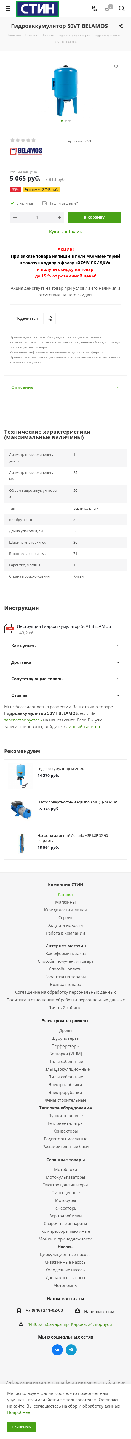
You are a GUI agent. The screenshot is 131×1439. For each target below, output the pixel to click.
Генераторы (65, 1208)
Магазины (65, 902)
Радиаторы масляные (65, 1138)
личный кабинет (83, 726)
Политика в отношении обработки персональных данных (65, 999)
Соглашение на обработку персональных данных (65, 992)
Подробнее (18, 1412)
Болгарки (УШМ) (65, 1053)
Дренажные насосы (65, 1277)
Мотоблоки (65, 1169)
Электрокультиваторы (65, 1184)
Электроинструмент (65, 1021)
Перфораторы (66, 1046)
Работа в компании (65, 933)
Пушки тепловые (65, 1115)
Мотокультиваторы (65, 1177)
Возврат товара (65, 984)
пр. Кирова (75, 1324)
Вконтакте (57, 1349)
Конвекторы (65, 1131)
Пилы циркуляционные (65, 1069)
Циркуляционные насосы (66, 1254)
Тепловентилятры (65, 1123)
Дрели (65, 1030)
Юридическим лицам (65, 909)
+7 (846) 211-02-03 (44, 1310)
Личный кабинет (65, 1007)
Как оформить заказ (66, 953)
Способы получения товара (65, 961)
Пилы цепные (66, 1192)
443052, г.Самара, (46, 1324)
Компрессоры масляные (65, 1231)
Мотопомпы (65, 1285)
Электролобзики (65, 1084)
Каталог (65, 894)
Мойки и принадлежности (65, 1239)
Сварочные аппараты (65, 1223)
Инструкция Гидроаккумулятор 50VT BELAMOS (64, 626)
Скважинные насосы (66, 1262)
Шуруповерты (65, 1038)
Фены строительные (65, 1100)
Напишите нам (99, 1311)
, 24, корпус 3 (99, 1324)
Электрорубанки (65, 1092)
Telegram (71, 1349)
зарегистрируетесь (23, 720)
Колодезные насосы (65, 1270)
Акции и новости (65, 925)
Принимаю (21, 1426)
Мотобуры (65, 1200)
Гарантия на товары (65, 976)
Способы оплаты (65, 969)
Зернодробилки (65, 1215)
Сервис (65, 917)
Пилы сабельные (65, 1061)
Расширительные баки (65, 1146)
